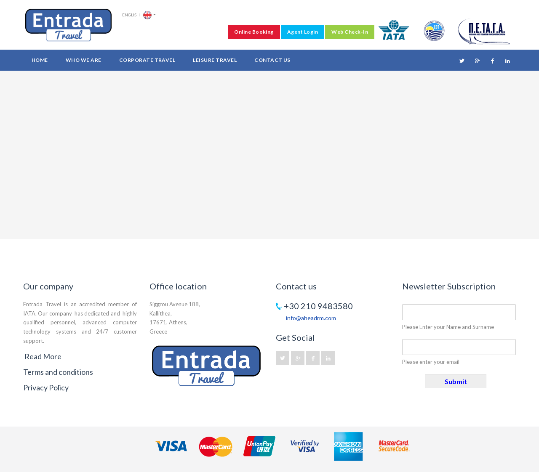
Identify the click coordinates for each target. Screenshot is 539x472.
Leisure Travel (215, 60)
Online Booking (254, 32)
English (137, 15)
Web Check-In (349, 32)
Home (40, 60)
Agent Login (302, 32)
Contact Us (272, 60)
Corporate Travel (147, 60)
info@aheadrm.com (311, 317)
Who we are (83, 60)
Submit (456, 381)
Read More (42, 356)
